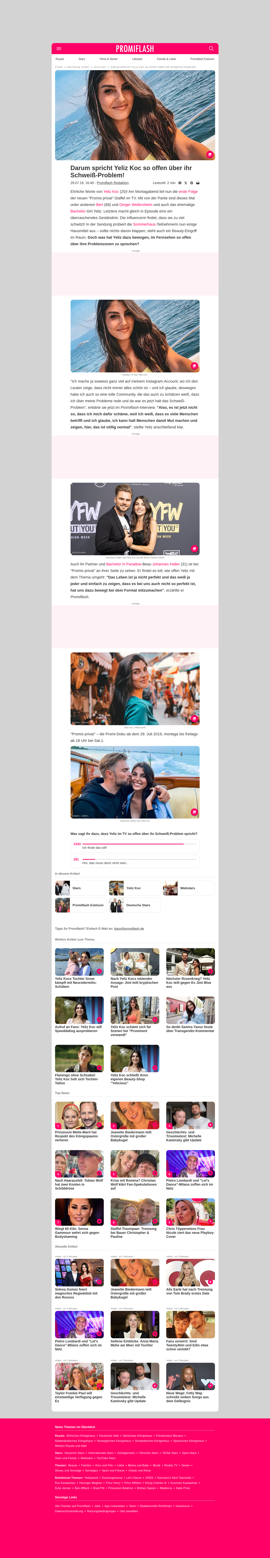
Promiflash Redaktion (113, 183)
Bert (99, 204)
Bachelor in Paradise (123, 564)
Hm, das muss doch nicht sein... (105, 863)
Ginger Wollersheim (135, 204)
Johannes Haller (166, 564)
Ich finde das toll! (94, 847)
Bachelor (78, 211)
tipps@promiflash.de (129, 928)
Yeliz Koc (111, 191)
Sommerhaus (144, 224)
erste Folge (188, 191)
